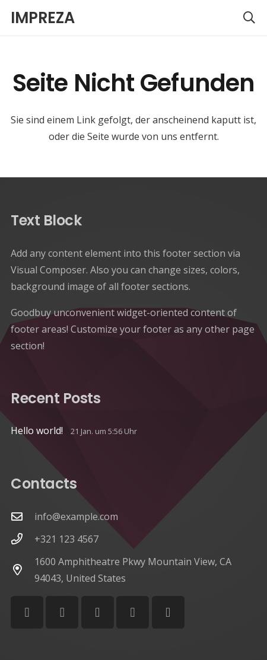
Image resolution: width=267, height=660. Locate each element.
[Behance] (132, 612)
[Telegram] (168, 612)
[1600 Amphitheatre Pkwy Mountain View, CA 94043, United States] (22, 569)
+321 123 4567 (66, 539)
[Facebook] (27, 612)
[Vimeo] (97, 612)
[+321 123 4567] (22, 538)
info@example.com (76, 516)
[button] (249, 18)
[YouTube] (62, 612)
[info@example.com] (22, 516)
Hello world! (37, 430)
